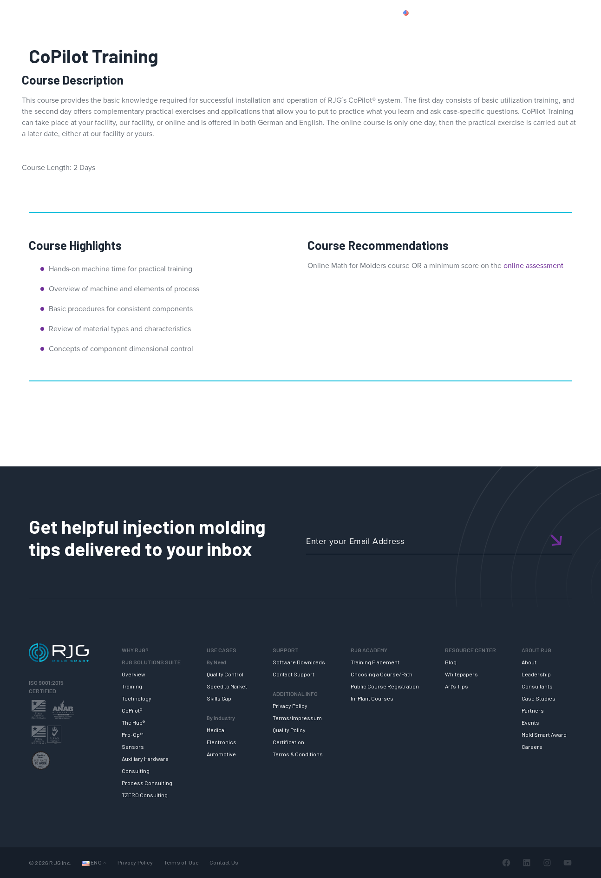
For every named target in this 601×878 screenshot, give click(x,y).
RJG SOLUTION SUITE (188, 29)
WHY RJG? (117, 29)
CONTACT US (503, 12)
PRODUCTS (453, 12)
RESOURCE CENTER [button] (426, 29)
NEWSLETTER (558, 29)
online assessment (533, 265)
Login (553, 12)
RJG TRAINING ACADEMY (334, 29)
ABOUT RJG (497, 29)
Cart (579, 12)
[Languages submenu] (104, 862)
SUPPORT (259, 29)
